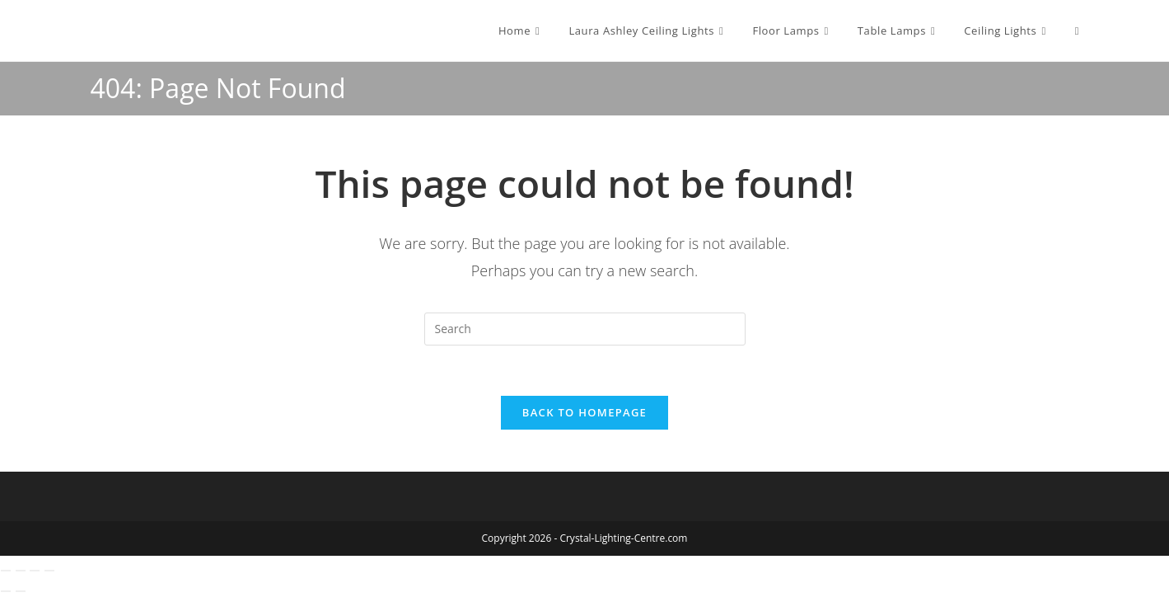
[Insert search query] (585, 329)
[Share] (34, 570)
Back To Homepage (584, 412)
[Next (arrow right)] (20, 591)
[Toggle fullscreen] (20, 570)
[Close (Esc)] (49, 570)
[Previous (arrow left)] (6, 591)
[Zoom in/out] (6, 570)
